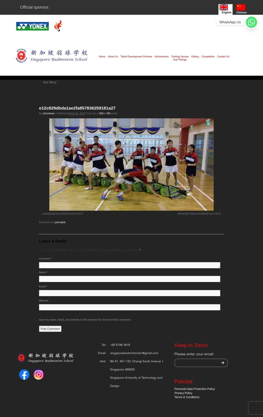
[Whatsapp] (251, 22)
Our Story (47, 82)
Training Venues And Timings (180, 58)
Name (43, 272)
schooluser (48, 113)
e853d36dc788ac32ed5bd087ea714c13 (199, 213)
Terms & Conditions (186, 397)
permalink (60, 222)
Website (43, 300)
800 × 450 (105, 113)
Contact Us (223, 56)
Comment (45, 258)
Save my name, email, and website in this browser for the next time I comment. (85, 319)
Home (102, 56)
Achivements (162, 56)
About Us (113, 56)
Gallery (195, 56)
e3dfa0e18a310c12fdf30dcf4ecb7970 (62, 213)
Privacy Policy (183, 393)
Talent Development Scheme (136, 56)
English (225, 9)
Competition (208, 56)
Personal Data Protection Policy (194, 389)
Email (43, 286)
